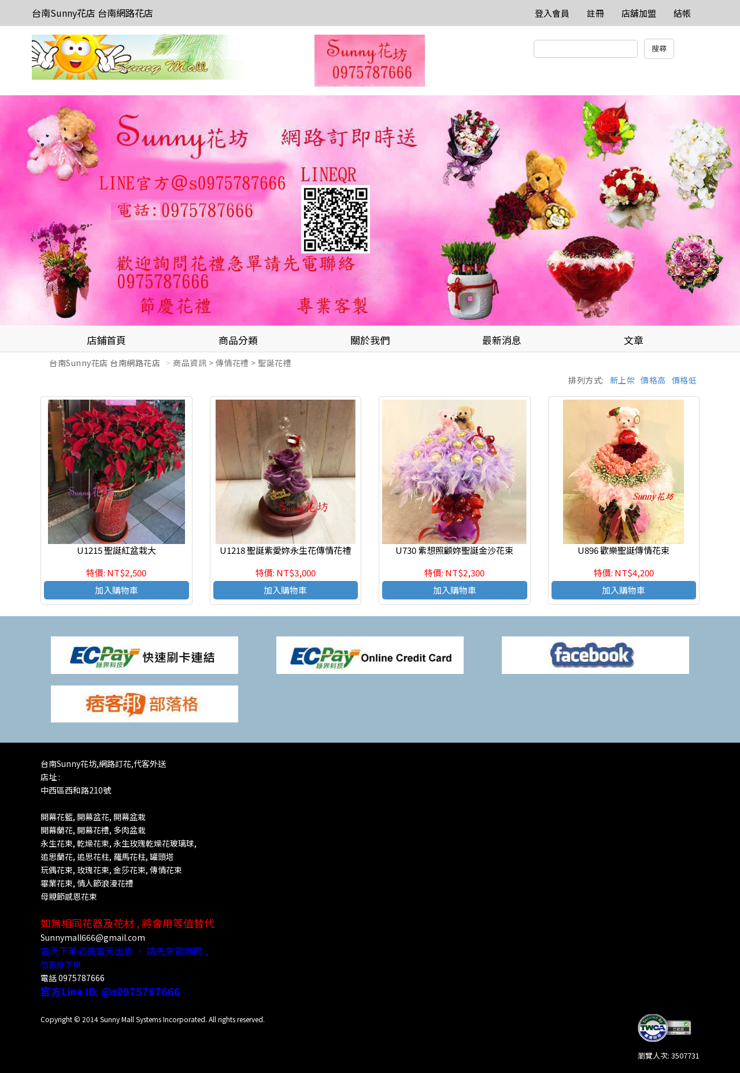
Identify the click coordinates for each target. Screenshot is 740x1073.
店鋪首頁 (106, 340)
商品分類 (238, 340)
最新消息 (501, 340)
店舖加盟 (638, 13)
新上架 (622, 380)
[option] (370, 210)
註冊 (595, 13)
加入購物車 (116, 590)
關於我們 (370, 340)
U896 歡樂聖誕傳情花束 (623, 550)
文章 (633, 340)
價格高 (653, 380)
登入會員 (552, 13)
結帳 (682, 13)
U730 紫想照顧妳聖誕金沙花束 (454, 550)
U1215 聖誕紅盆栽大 (116, 550)
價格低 (684, 380)
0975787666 (81, 977)
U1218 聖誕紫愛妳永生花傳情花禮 (285, 550)
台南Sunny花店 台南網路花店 (92, 13)
